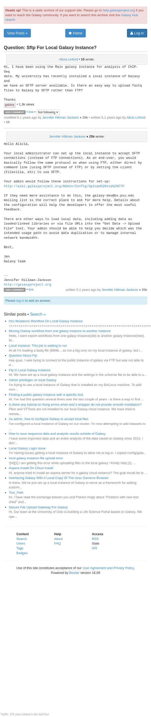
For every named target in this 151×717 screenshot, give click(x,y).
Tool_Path (16, 492)
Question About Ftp (23, 355)
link (31, 112)
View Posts (17, 33)
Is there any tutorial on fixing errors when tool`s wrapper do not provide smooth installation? (75, 404)
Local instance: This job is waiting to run (38, 345)
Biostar (74, 573)
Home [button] (75, 33)
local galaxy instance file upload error (36, 458)
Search (21, 539)
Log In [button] (137, 33)
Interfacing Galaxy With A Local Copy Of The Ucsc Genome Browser (59, 478)
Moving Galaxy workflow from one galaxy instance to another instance (60, 331)
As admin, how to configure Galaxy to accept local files (48, 419)
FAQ (57, 543)
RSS (95, 539)
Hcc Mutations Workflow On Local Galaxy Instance (46, 321)
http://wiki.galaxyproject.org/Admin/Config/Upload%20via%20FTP (64, 186)
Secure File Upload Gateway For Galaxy (38, 507)
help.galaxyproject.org (119, 10)
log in (20, 300)
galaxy (9, 104)
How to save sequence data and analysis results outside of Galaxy (57, 434)
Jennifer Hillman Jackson (60, 117)
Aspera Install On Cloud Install (31, 468)
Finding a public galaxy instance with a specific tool (46, 395)
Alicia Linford (68, 59)
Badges (22, 553)
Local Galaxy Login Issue (27, 448)
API (94, 548)
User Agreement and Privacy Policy (108, 568)
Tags (19, 548)
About (58, 539)
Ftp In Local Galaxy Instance (30, 370)
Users (20, 543)
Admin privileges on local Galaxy (32, 380)
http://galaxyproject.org (27, 285)
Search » (38, 314)
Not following (48, 112)
